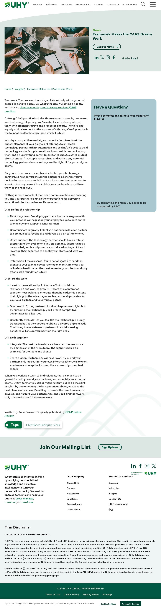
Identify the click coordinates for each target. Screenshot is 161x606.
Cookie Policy (71, 594)
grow (19, 498)
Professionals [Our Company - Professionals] (74, 504)
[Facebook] (114, 58)
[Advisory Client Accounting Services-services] (43, 424)
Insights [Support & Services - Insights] (112, 493)
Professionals (83, 4)
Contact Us (113, 4)
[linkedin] (97, 58)
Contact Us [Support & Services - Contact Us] (114, 498)
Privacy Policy (91, 594)
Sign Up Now (110, 447)
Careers (98, 4)
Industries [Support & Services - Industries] (114, 488)
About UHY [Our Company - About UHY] (73, 482)
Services (37, 4)
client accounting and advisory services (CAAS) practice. (41, 109)
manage (28, 498)
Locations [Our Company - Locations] (72, 498)
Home (8, 88)
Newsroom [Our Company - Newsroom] (73, 493)
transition (10, 502)
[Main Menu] (153, 4)
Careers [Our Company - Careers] (71, 488)
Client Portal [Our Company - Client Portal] (73, 509)
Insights (19, 88)
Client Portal (130, 4)
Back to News (105, 46)
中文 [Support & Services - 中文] (110, 509)
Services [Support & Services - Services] (113, 482)
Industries (51, 4)
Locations (66, 4)
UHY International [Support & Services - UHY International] (118, 504)
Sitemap (107, 594)
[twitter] (102, 58)
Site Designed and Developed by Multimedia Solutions (80, 600)
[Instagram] (108, 58)
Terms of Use (53, 594)
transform (27, 502)
